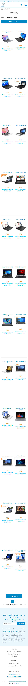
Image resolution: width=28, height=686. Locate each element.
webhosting (23, 681)
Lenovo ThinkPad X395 (20, 78)
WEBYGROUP (16, 683)
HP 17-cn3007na (7, 408)
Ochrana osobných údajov (14, 676)
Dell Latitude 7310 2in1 (7, 503)
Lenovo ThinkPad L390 (7, 267)
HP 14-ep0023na (7, 125)
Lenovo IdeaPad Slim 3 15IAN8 (7, 31)
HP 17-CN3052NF (20, 219)
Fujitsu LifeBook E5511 (20, 267)
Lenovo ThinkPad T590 (20, 503)
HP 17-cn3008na (7, 219)
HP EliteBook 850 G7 (21, 361)
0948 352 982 (20, 1)
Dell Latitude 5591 (7, 172)
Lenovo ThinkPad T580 (20, 172)
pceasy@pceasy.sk (10, 1)
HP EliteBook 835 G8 (21, 314)
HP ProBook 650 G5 (7, 456)
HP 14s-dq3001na (20, 31)
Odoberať (21, 623)
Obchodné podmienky (14, 674)
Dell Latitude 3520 (20, 456)
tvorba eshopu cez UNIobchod (15, 681)
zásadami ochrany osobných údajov (10, 631)
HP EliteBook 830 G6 (21, 125)
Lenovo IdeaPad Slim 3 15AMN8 (20, 409)
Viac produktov (14, 596)
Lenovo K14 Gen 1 (7, 78)
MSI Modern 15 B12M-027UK (7, 315)
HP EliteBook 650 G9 (7, 550)
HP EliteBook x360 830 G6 (7, 362)
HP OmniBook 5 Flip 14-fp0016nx (20, 551)
